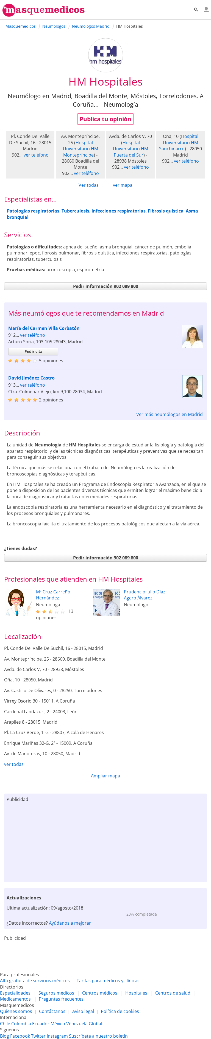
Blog (4, 1036)
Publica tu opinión (105, 119)
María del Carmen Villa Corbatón (44, 328)
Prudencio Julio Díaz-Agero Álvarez (145, 595)
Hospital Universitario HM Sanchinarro (178, 142)
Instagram (57, 1036)
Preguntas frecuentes (61, 999)
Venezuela (77, 1024)
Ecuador (40, 1024)
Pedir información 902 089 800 (105, 286)
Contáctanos (52, 1011)
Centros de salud (172, 993)
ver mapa (122, 185)
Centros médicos (99, 993)
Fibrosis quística (166, 211)
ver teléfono (36, 155)
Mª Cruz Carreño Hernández (53, 595)
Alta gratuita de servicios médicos (35, 981)
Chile (5, 1024)
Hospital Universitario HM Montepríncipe (80, 149)
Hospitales (136, 993)
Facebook (20, 1036)
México (58, 1024)
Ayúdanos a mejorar (70, 923)
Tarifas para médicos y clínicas (108, 981)
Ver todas (89, 185)
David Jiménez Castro (31, 378)
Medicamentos (15, 999)
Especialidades (15, 993)
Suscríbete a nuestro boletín (98, 1036)
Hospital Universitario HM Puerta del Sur (130, 149)
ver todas (14, 764)
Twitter (38, 1036)
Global (95, 1024)
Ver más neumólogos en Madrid (169, 414)
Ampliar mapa (105, 776)
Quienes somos (16, 1011)
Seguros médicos (56, 993)
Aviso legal (83, 1011)
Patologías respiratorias (33, 211)
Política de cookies (120, 1011)
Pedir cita (33, 351)
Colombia (21, 1024)
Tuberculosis (75, 211)
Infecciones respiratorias (118, 211)
